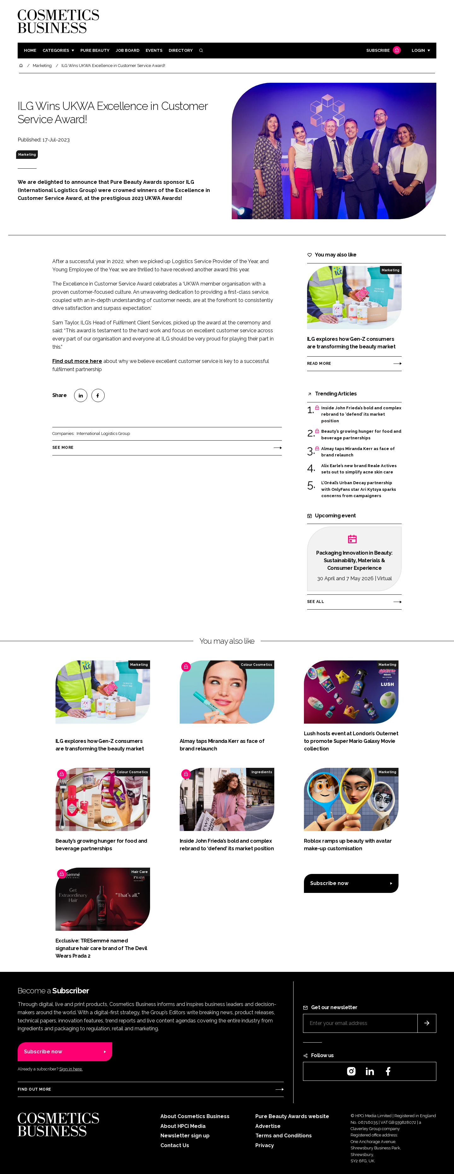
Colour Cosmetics (256, 664)
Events (154, 50)
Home (30, 50)
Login (418, 50)
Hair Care (139, 872)
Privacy (264, 1145)
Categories (56, 50)
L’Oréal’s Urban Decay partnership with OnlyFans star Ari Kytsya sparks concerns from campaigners (358, 489)
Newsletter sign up (185, 1136)
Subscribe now (329, 883)
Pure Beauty (94, 50)
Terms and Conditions (283, 1136)
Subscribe (382, 51)
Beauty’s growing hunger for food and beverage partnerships (361, 434)
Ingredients (262, 772)
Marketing (27, 154)
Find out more (34, 1089)
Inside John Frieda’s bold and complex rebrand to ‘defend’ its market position (361, 414)
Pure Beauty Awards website (292, 1116)
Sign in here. (71, 1069)
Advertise (268, 1126)
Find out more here (77, 361)
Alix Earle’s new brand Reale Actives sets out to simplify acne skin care (359, 469)
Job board (127, 50)
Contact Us (174, 1145)
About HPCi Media (183, 1126)
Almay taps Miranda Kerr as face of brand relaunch (358, 452)
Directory (181, 50)
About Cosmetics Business (195, 1116)
